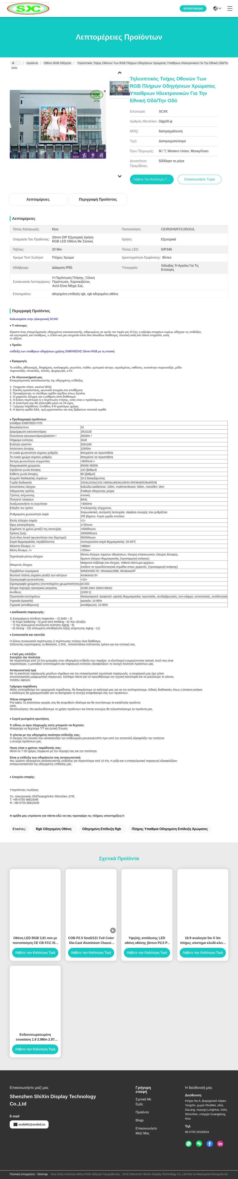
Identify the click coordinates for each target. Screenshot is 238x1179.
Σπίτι (14, 63)
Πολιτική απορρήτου (22, 1174)
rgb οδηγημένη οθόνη (53, 829)
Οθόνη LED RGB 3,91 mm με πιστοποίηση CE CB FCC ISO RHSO (35, 940)
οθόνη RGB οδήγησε (57, 63)
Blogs (140, 1120)
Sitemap (42, 1174)
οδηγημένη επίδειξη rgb (101, 829)
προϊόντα (32, 63)
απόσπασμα (193, 8)
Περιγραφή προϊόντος (98, 199)
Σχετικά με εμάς (143, 1102)
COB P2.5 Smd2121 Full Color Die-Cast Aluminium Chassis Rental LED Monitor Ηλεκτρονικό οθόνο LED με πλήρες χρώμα (91, 940)
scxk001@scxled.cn (29, 1124)
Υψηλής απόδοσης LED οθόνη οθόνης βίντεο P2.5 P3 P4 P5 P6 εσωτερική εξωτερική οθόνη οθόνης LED (147, 940)
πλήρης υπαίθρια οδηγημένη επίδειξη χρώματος (170, 829)
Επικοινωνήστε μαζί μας (146, 1131)
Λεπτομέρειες (38, 199)
